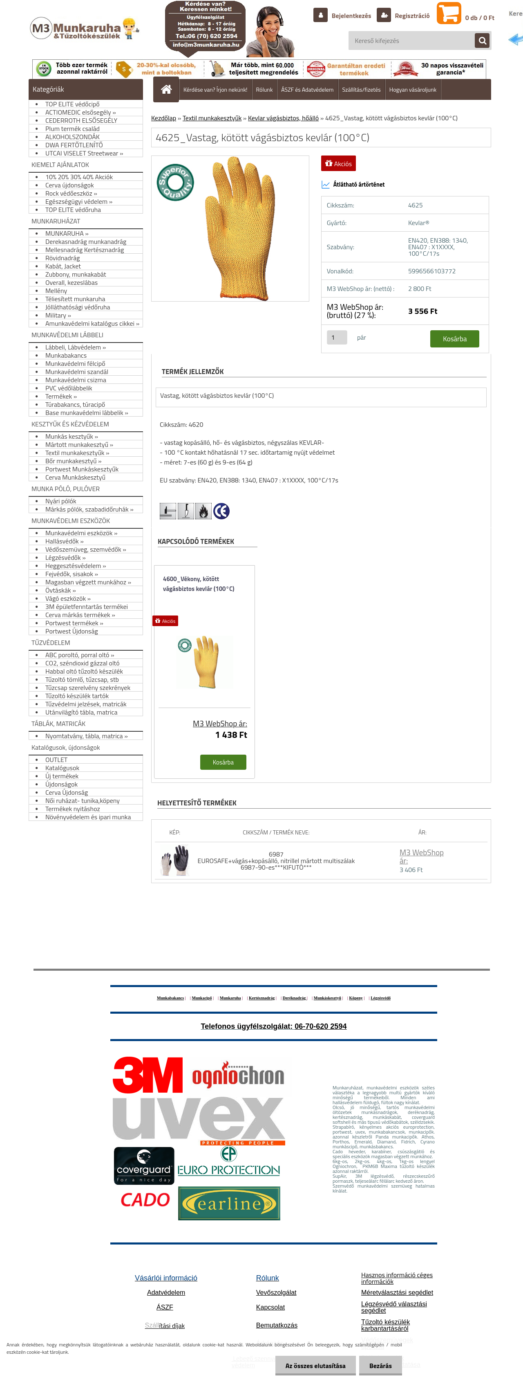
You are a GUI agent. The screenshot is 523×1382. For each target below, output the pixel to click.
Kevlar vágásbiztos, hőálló (283, 118)
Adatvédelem (166, 1292)
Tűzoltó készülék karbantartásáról (385, 1325)
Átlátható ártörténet (353, 184)
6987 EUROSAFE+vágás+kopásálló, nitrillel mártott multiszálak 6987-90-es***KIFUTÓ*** (276, 860)
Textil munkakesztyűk (212, 118)
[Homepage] (169, 89)
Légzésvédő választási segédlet (394, 1307)
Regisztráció (411, 15)
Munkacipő (202, 998)
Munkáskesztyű (327, 998)
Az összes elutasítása (316, 1366)
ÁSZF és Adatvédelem (307, 89)
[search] (478, 41)
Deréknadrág (295, 998)
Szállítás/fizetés (361, 89)
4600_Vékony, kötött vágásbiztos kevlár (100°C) (199, 583)
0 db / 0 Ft (479, 18)
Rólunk (264, 89)
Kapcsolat (270, 1307)
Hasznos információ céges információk (397, 1278)
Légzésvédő (381, 998)
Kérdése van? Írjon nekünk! (215, 89)
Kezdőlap (163, 118)
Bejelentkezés (351, 15)
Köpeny (355, 998)
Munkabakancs (170, 998)
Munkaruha (230, 998)
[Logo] (85, 36)
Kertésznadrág (262, 998)
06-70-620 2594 (320, 1026)
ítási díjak (165, 1325)
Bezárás (380, 1366)
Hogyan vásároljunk (412, 89)
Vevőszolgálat (276, 1292)
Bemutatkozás (276, 1325)
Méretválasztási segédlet (397, 1292)
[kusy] (337, 337)
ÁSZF (164, 1307)
